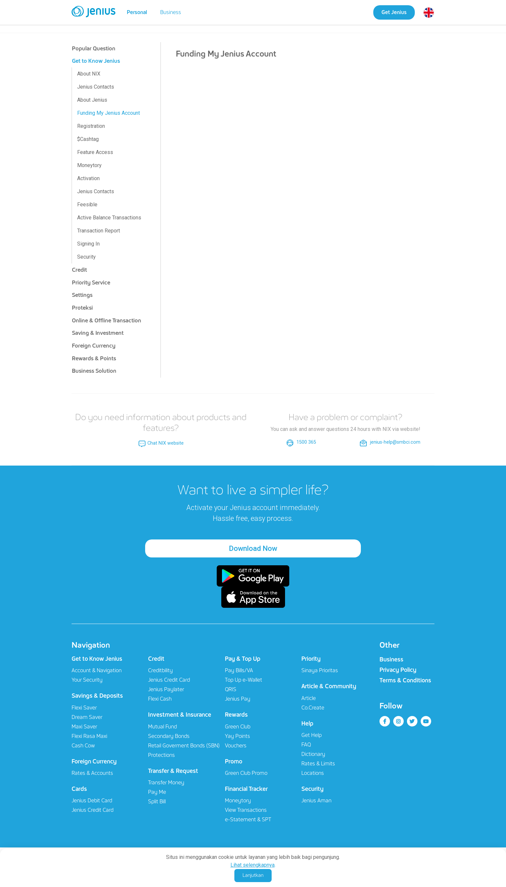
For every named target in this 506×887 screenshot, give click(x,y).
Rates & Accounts (92, 773)
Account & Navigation (97, 671)
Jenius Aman (316, 801)
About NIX (88, 74)
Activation (88, 178)
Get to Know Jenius (96, 61)
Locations (312, 773)
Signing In (88, 244)
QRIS (230, 690)
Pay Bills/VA (239, 671)
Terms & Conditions (405, 680)
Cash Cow (83, 745)
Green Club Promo (246, 773)
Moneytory (89, 165)
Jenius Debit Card (92, 801)
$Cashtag (88, 139)
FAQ (306, 745)
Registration (91, 126)
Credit (79, 269)
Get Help (311, 735)
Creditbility (160, 671)
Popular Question (93, 48)
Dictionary (313, 754)
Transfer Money (166, 783)
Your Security (87, 680)
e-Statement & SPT (248, 820)
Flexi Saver (84, 708)
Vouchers (235, 745)
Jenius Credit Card (92, 810)
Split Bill (157, 802)
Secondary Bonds (169, 736)
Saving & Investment (98, 333)
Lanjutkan (253, 875)
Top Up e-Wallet (243, 680)
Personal (137, 12)
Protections (161, 755)
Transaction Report (98, 231)
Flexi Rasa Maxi (89, 736)
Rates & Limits (318, 764)
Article (308, 698)
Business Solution (94, 370)
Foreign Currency (93, 345)
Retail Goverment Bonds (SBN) (184, 745)
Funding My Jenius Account (108, 113)
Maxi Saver (84, 727)
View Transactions (246, 810)
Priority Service (91, 282)
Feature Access (95, 152)
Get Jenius (394, 12)
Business (170, 12)
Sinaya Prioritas (319, 671)
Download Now (253, 548)
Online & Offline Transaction (106, 320)
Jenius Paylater (166, 690)
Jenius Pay (237, 699)
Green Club (237, 727)
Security (86, 257)
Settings (82, 295)
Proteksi (82, 307)
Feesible (87, 204)
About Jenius (92, 100)
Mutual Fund (162, 727)
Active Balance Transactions (109, 217)
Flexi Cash (160, 699)
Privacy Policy (398, 670)
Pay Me (157, 792)
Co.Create (312, 708)
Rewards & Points (94, 358)
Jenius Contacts (95, 87)
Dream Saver (87, 717)
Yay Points (237, 736)
